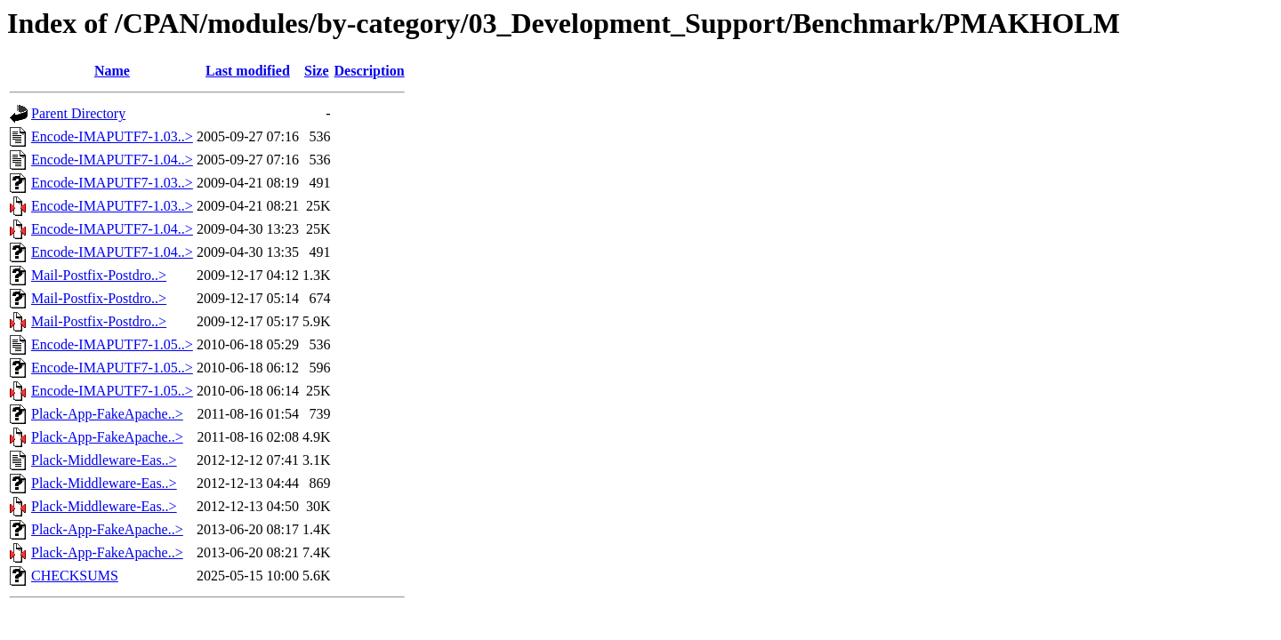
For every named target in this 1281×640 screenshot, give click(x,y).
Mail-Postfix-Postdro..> (98, 275)
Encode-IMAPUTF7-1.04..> (112, 159)
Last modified (247, 70)
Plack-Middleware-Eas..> (104, 460)
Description (369, 70)
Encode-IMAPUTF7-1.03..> (112, 136)
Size (316, 70)
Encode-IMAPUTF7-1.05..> (112, 344)
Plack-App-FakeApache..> (107, 413)
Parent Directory (78, 113)
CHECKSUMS (74, 575)
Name (112, 70)
